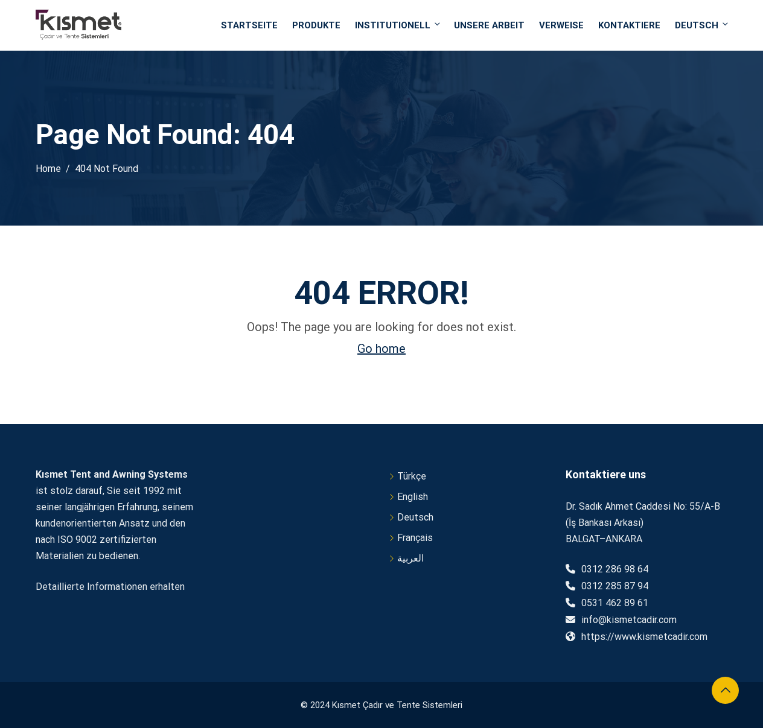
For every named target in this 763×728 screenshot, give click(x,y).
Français (415, 537)
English (412, 496)
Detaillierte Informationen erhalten (110, 586)
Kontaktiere (629, 25)
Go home (381, 348)
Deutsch (701, 25)
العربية (410, 558)
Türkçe (411, 476)
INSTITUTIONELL (398, 25)
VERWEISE (561, 25)
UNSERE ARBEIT (489, 25)
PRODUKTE (316, 25)
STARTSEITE (249, 25)
